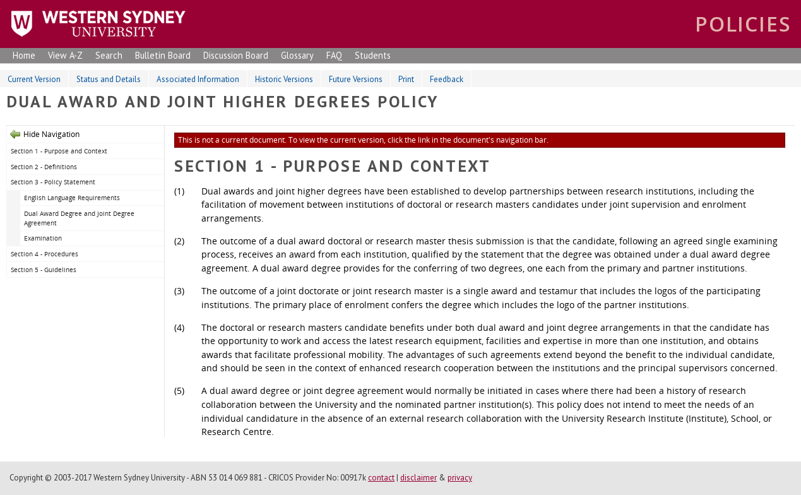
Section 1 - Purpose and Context (59, 150)
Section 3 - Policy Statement (53, 181)
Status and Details (108, 79)
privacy (460, 477)
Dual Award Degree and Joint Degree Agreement (79, 218)
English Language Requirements (72, 197)
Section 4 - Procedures (44, 253)
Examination (43, 238)
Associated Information (198, 79)
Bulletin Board (163, 55)
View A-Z (65, 55)
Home (24, 55)
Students (373, 55)
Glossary (297, 55)
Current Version (34, 79)
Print (406, 79)
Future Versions (356, 79)
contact (381, 477)
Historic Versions (284, 79)
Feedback (446, 79)
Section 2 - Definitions (44, 166)
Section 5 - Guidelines (43, 269)
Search (108, 55)
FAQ (334, 55)
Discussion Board (235, 55)
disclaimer (418, 477)
